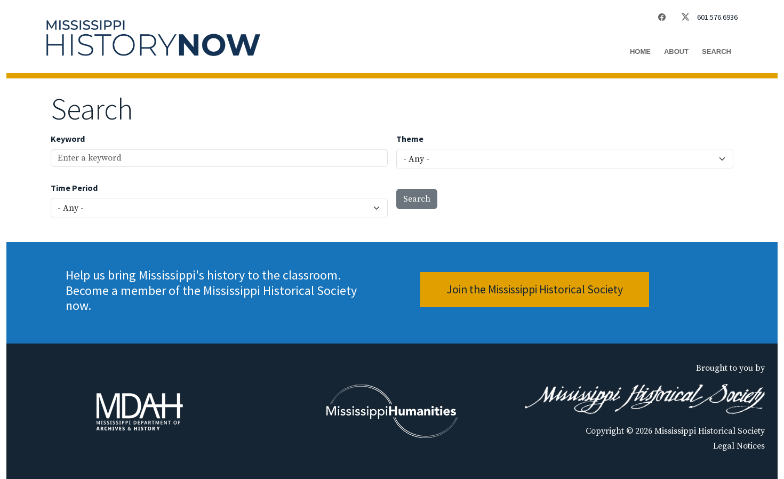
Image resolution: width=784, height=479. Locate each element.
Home (640, 51)
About (676, 51)
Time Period (74, 187)
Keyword (68, 138)
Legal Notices (739, 446)
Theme (409, 138)
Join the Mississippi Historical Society (534, 289)
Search (716, 51)
